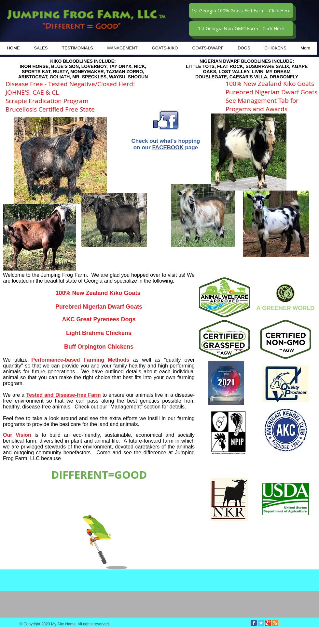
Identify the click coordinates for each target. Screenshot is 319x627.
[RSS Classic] (275, 623)
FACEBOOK (167, 147)
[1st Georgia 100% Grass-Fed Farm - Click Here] (241, 10)
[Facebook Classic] (254, 623)
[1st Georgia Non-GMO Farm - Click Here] (241, 28)
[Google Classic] (268, 623)
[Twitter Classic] (261, 623)
